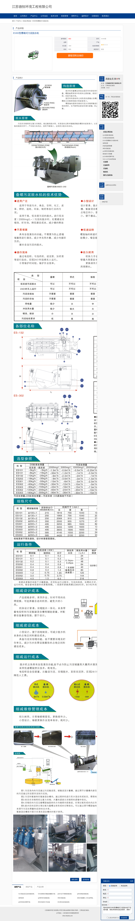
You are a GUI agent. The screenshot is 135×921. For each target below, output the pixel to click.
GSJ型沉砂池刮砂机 (108, 138)
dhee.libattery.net (67, 916)
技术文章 (54, 16)
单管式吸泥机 (107, 148)
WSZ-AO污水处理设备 (109, 159)
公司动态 (44, 16)
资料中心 (74, 16)
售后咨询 (123, 886)
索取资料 (74, 879)
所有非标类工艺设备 (44, 902)
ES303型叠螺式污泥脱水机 (110, 140)
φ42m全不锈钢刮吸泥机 (65, 894)
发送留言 (124, 918)
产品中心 (34, 16)
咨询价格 (86, 879)
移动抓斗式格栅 (107, 154)
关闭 (131, 881)
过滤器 (105, 162)
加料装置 (105, 143)
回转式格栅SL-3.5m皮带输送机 (86, 898)
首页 (15, 16)
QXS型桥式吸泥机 (108, 135)
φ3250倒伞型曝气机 (108, 156)
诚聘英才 (85, 16)
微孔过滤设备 (108, 175)
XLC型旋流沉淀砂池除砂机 (26, 894)
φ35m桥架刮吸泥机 (83, 894)
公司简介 (23, 16)
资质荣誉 (64, 16)
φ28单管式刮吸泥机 (108, 151)
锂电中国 (104, 202)
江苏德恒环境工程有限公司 (53, 910)
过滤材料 (106, 165)
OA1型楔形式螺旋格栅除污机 (46, 894)
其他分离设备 (108, 132)
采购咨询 (113, 886)
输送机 (105, 172)
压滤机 (105, 168)
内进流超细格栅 (107, 146)
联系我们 (105, 16)
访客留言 (95, 16)
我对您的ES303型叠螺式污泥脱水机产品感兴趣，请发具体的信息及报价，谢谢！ (117, 910)
